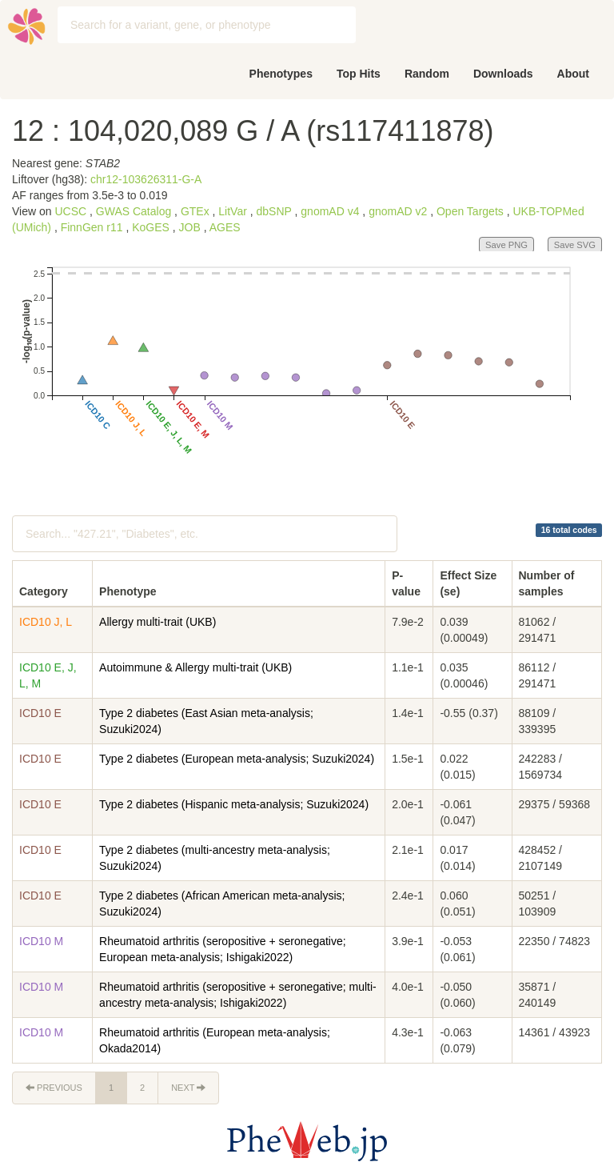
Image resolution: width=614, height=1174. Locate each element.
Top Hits (359, 73)
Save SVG (575, 245)
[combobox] (207, 24)
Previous (54, 1087)
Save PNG (506, 245)
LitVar (232, 211)
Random (427, 73)
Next (188, 1087)
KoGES (150, 227)
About (573, 73)
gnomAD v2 (398, 211)
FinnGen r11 (92, 227)
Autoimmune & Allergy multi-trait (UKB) (195, 667)
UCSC (70, 211)
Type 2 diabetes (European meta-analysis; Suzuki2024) (236, 758)
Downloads (503, 73)
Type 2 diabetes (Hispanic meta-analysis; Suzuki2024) (234, 804)
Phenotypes (281, 73)
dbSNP (274, 211)
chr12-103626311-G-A (145, 179)
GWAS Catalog (133, 211)
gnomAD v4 (330, 211)
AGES (225, 227)
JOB (190, 227)
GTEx (195, 211)
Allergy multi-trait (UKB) (157, 621)
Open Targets (470, 211)
